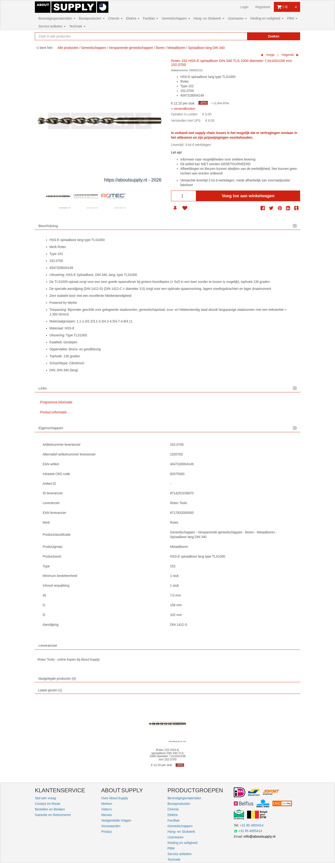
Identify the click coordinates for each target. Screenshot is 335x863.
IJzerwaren (237, 18)
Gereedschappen (176, 18)
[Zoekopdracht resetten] (234, 36)
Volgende (287, 55)
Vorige (269, 55)
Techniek (77, 26)
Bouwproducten (92, 18)
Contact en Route (47, 804)
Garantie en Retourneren (53, 815)
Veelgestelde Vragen (116, 820)
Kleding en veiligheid (266, 18)
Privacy (106, 831)
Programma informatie (56, 402)
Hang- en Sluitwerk (209, 18)
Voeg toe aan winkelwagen (248, 196)
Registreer (263, 7)
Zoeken (273, 36)
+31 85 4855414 (252, 825)
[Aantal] (183, 196)
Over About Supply (114, 798)
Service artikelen (52, 26)
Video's (106, 809)
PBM (292, 18)
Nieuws (106, 815)
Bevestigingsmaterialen (56, 18)
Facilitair (150, 18)
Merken (106, 804)
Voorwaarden (111, 826)
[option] (58, 196)
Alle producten (67, 48)
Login (244, 7)
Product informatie (53, 412)
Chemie (115, 18)
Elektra (132, 18)
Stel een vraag (45, 798)
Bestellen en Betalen (50, 809)
